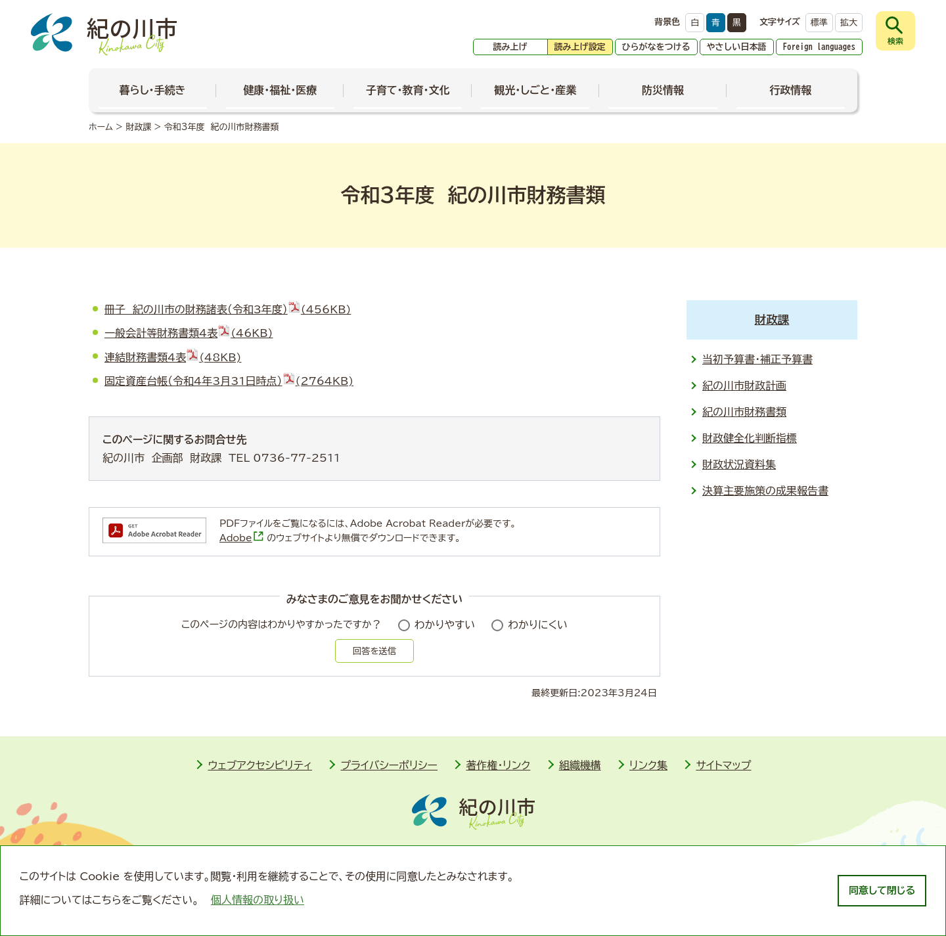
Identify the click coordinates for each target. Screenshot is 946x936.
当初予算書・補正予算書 (757, 359)
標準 (819, 22)
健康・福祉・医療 (280, 90)
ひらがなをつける (656, 47)
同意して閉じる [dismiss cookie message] (882, 890)
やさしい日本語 (737, 47)
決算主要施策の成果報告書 (765, 490)
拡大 (848, 22)
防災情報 (663, 90)
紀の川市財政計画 (744, 385)
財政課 (138, 127)
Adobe (241, 538)
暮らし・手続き (153, 90)
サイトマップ (723, 765)
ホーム (101, 127)
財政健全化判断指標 (749, 438)
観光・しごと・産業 (535, 90)
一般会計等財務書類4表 (188, 333)
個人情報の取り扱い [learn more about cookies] (257, 900)
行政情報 (790, 90)
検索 (895, 41)
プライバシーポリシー (389, 765)
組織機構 (580, 765)
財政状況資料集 (739, 464)
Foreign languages (819, 47)
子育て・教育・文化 (408, 90)
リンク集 (648, 765)
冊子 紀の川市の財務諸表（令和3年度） (227, 309)
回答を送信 (374, 651)
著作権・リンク (498, 765)
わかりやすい (445, 624)
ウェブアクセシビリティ (260, 765)
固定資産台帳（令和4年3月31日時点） (228, 381)
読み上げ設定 (580, 47)
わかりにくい (538, 624)
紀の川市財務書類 (744, 412)
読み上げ (510, 47)
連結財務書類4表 (172, 357)
